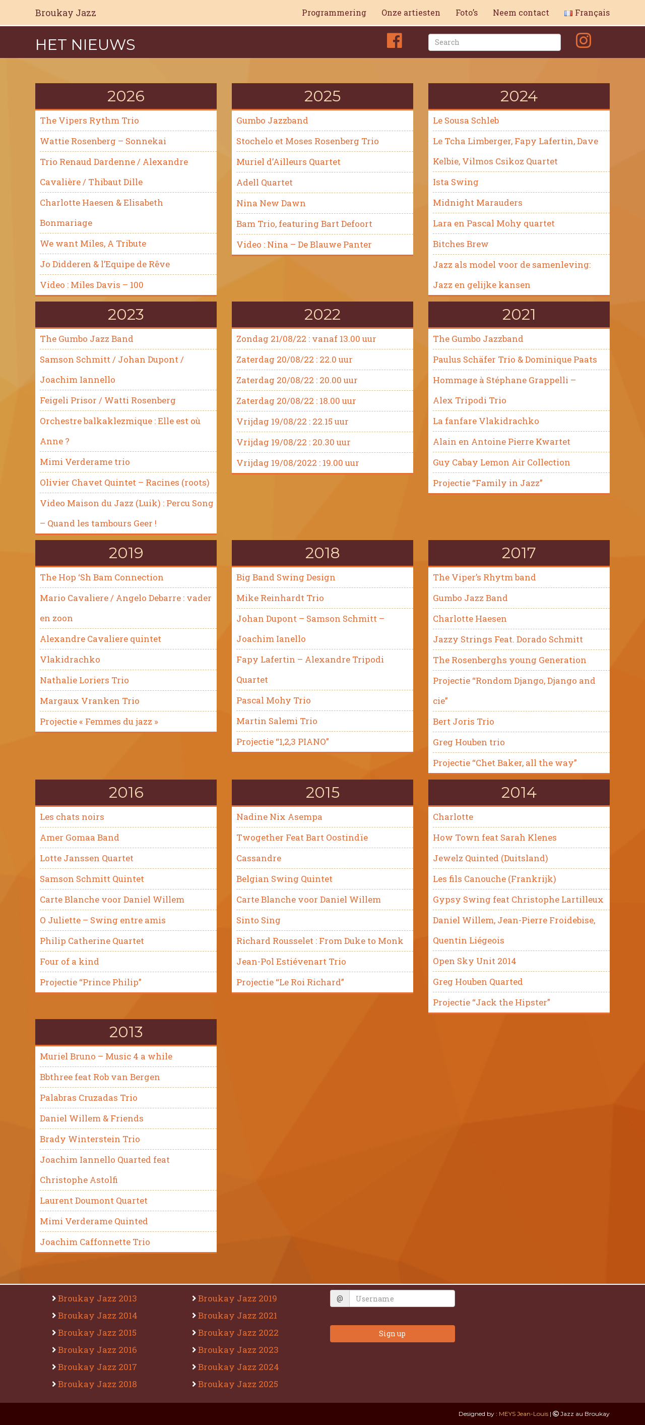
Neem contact (521, 12)
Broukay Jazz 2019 (239, 1298)
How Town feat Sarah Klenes (495, 837)
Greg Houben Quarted (478, 981)
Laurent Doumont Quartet (94, 1200)
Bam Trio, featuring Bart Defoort (304, 223)
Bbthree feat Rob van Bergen (100, 1077)
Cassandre (258, 858)
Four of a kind (69, 961)
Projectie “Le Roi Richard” (290, 982)
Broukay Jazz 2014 (99, 1315)
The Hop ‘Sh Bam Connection (102, 577)
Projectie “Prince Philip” (91, 982)
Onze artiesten (410, 12)
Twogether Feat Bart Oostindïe (302, 837)
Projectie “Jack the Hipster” (491, 1002)
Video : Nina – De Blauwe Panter (305, 244)
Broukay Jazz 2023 (240, 1349)
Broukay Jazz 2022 (240, 1332)
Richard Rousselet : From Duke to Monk (320, 940)
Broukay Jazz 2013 (98, 1298)
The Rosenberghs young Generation (510, 660)
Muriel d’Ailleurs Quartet (288, 161)
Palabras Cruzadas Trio (89, 1097)
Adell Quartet (264, 182)
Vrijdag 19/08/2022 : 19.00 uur (297, 462)
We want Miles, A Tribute (93, 243)
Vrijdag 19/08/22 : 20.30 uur (293, 442)
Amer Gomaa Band (79, 837)
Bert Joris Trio (463, 721)
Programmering (334, 12)
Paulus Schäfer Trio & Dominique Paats (515, 359)
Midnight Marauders (478, 202)
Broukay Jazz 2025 (239, 1384)
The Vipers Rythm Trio (89, 120)
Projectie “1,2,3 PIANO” (282, 741)
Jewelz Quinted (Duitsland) (490, 858)
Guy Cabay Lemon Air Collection (501, 462)
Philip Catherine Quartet (92, 940)
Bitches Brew (461, 244)
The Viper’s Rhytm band (484, 577)
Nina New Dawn (271, 203)
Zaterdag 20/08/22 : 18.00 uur (296, 400)
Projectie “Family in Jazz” (488, 483)
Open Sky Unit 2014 (475, 961)
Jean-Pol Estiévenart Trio (291, 961)
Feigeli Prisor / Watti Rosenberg (108, 400)
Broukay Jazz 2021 (239, 1315)
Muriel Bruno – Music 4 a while (106, 1056)
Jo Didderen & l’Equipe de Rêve (105, 264)
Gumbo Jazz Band (470, 598)
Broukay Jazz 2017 (98, 1367)
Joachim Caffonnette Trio (95, 1242)
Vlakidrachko (70, 659)
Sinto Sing (258, 920)
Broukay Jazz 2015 (98, 1332)
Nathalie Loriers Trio (84, 680)
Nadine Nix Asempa (279, 816)
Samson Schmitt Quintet (92, 878)
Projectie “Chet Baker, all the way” (505, 762)
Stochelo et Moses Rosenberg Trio (308, 141)
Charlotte (453, 816)
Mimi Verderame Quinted (94, 1221)
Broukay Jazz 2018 (98, 1384)
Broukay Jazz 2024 (240, 1367)
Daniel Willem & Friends (92, 1118)
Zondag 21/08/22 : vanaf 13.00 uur (306, 338)
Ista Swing (456, 182)
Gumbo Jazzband (272, 120)
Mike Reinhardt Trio (280, 598)
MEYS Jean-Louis (523, 1413)
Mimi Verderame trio (85, 461)
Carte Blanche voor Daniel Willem (112, 899)
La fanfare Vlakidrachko (486, 421)
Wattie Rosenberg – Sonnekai (103, 141)
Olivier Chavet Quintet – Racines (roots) (125, 482)
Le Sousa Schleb (466, 120)
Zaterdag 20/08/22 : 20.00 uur (297, 380)
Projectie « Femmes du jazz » (99, 721)
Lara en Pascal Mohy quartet (494, 223)
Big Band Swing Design (286, 577)
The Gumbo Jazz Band (87, 338)
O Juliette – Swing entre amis (103, 920)
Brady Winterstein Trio (90, 1139)
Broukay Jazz (65, 13)
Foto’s (467, 12)
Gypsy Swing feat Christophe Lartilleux (518, 899)
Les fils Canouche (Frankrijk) (494, 878)
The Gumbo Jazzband (478, 338)
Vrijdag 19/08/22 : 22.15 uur (292, 421)
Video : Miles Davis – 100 (92, 284)
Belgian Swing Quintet (284, 878)
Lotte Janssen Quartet (87, 858)
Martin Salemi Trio (276, 721)
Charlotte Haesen (470, 618)
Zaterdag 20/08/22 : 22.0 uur (294, 359)
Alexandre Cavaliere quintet (100, 638)
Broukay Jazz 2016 (98, 1349)
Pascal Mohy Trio (273, 700)
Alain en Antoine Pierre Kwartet (501, 441)
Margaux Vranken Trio (90, 700)
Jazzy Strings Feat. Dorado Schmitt (508, 639)
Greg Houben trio (469, 742)
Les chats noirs (72, 816)
